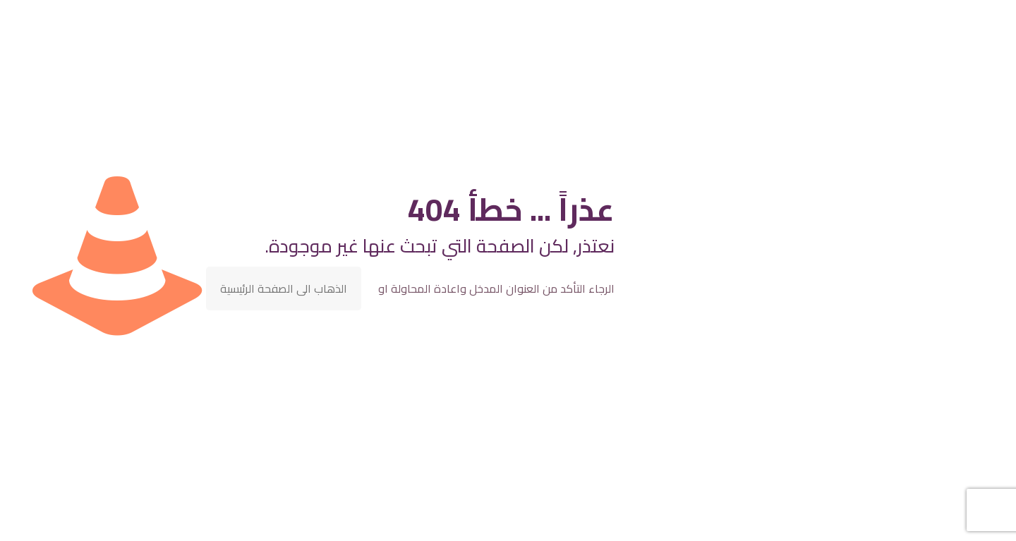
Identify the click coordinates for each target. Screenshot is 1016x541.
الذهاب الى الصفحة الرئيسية (283, 288)
